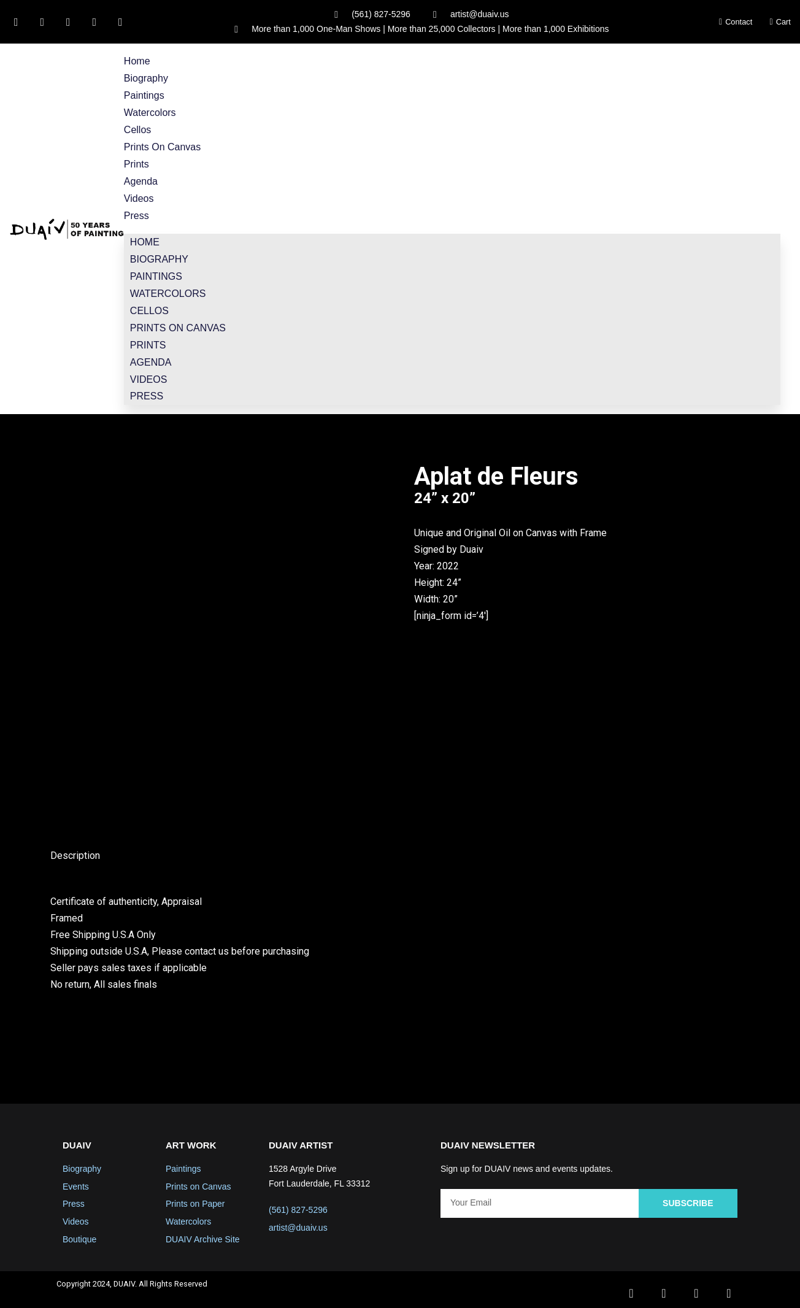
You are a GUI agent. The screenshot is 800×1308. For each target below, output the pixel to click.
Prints (136, 161)
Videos (139, 195)
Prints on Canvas (162, 145)
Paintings (144, 95)
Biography (146, 78)
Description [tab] (75, 847)
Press (136, 211)
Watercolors (150, 111)
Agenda (141, 178)
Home (137, 61)
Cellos (137, 128)
